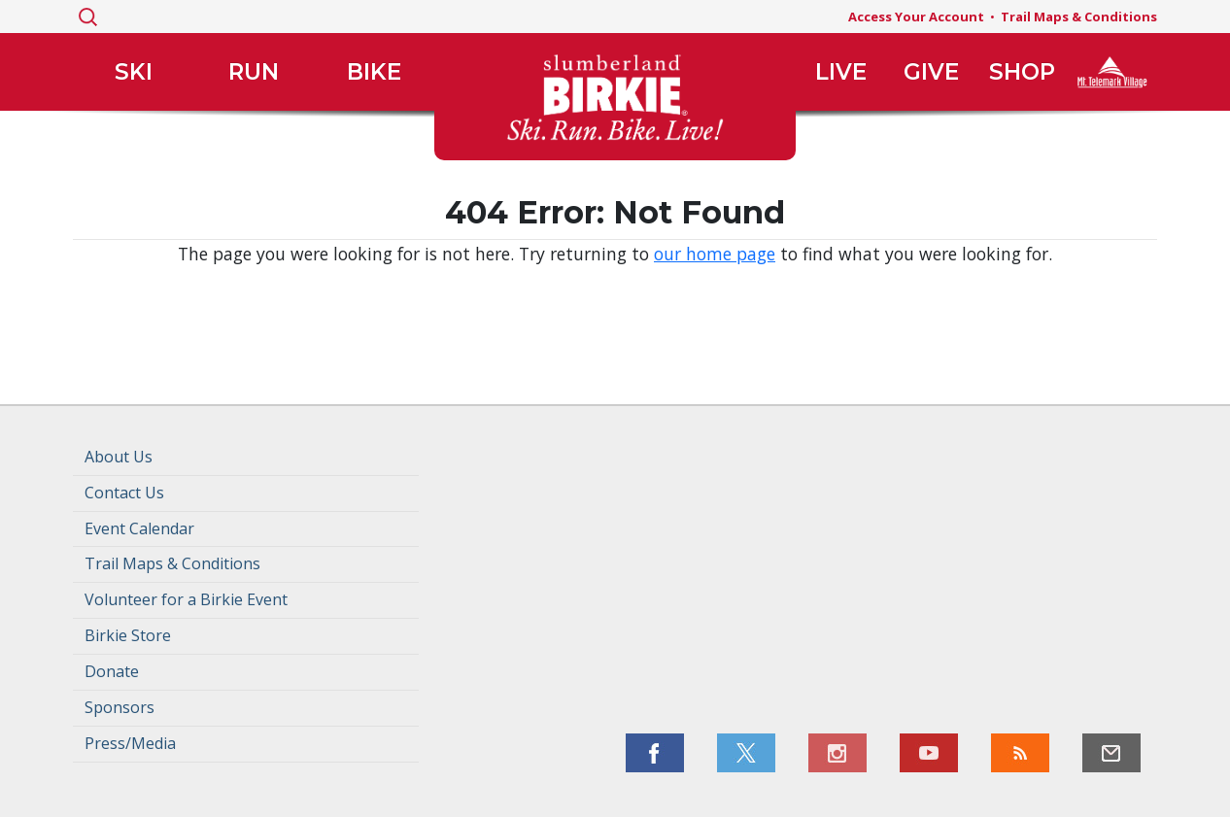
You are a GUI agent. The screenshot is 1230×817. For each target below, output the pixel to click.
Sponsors (119, 707)
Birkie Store (128, 635)
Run (253, 71)
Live (841, 71)
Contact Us (124, 492)
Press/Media (130, 743)
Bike (374, 71)
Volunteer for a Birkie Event (186, 599)
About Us (119, 456)
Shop (1022, 71)
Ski (134, 71)
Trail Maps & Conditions (1079, 16)
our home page (714, 253)
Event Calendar (139, 528)
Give (931, 71)
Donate (112, 671)
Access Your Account (916, 16)
